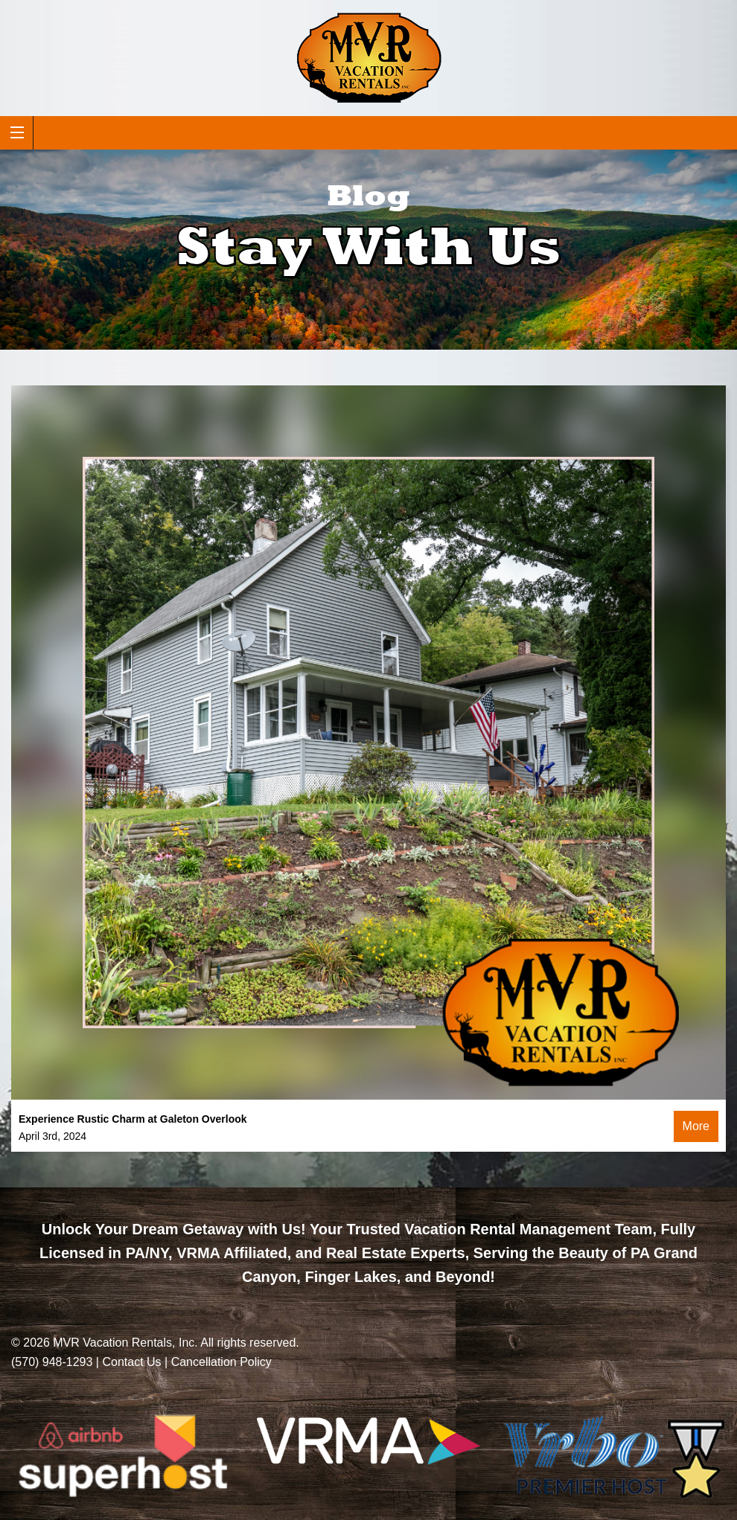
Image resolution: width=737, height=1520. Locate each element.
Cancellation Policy (221, 1362)
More (696, 1126)
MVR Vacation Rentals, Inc (123, 1342)
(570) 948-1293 (51, 1362)
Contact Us (131, 1362)
